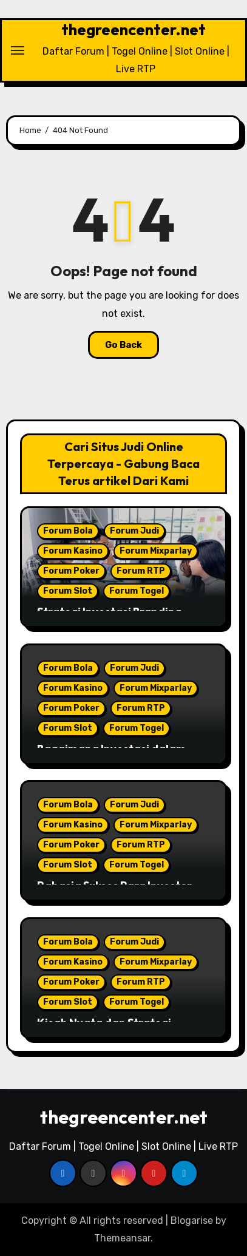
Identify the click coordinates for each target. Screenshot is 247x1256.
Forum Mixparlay (156, 551)
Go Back (123, 344)
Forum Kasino (73, 551)
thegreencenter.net (133, 29)
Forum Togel (136, 591)
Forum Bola (68, 531)
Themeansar (122, 1238)
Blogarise (192, 1220)
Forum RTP (141, 571)
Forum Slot (67, 591)
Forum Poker (71, 571)
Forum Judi (134, 531)
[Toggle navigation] (17, 50)
